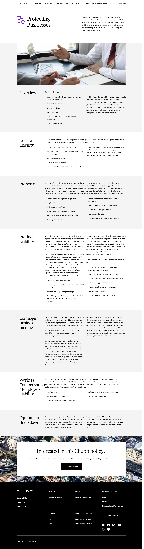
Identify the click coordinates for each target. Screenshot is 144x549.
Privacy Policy (21, 541)
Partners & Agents (110, 492)
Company (53, 513)
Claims (105, 3)
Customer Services (84, 513)
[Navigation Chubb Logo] (23, 4)
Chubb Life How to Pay (83, 523)
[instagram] (108, 529)
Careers (51, 519)
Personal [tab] (38, 4)
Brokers (104, 502)
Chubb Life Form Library (83, 519)
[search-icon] (115, 3)
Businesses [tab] (48, 4)
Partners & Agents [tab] (62, 4)
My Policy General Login (83, 497)
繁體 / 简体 (122, 3)
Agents (104, 497)
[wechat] (113, 525)
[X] (119, 525)
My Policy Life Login (56, 497)
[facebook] (103, 525)
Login (110, 3)
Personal (53, 492)
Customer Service (96, 3)
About (87, 3)
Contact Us (21, 502)
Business (79, 492)
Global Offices (22, 506)
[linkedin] (108, 525)
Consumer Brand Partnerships (112, 506)
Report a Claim (22, 498)
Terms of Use (32, 541)
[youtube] (103, 529)
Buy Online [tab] (76, 4)
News (51, 523)
